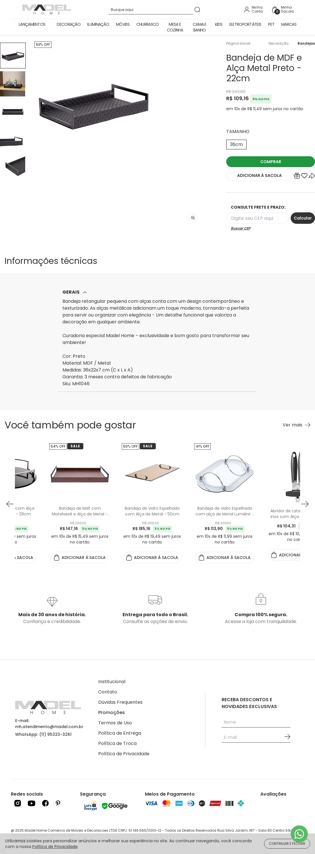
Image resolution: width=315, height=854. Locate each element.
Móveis (122, 24)
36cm (236, 144)
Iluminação (98, 24)
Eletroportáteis (245, 24)
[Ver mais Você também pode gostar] (296, 425)
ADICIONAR (259, 175)
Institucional (111, 681)
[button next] (305, 504)
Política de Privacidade (123, 753)
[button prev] (10, 504)
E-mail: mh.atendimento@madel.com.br (49, 724)
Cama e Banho (199, 27)
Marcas (288, 24)
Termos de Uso (115, 722)
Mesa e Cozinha (175, 27)
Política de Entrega (119, 733)
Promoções (111, 712)
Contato (107, 692)
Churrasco (147, 24)
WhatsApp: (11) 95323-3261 (43, 734)
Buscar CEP (240, 228)
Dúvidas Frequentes (120, 702)
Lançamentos (32, 24)
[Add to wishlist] (304, 177)
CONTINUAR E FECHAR (287, 843)
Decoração (68, 24)
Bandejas (306, 43)
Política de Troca (117, 743)
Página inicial (238, 43)
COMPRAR (270, 162)
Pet (271, 24)
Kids (219, 24)
